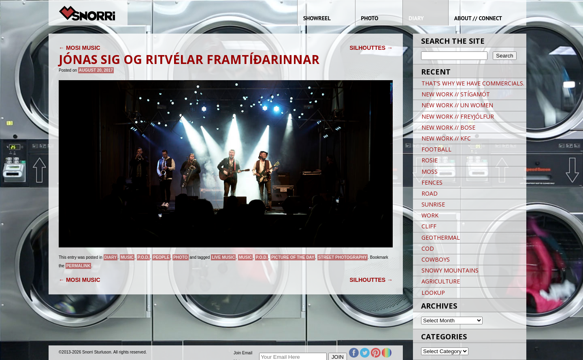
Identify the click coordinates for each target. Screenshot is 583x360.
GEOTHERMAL (440, 237)
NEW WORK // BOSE (448, 127)
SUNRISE (433, 204)
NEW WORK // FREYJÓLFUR (457, 116)
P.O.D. (143, 257)
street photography (342, 257)
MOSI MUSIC (79, 48)
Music (127, 257)
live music (223, 257)
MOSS (429, 171)
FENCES (432, 182)
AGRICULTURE (440, 281)
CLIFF (428, 226)
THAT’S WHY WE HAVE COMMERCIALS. (472, 83)
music (245, 257)
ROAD (429, 193)
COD (427, 248)
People (161, 257)
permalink (78, 266)
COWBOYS (435, 259)
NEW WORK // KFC (446, 138)
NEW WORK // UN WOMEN (457, 105)
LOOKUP (433, 292)
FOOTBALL (436, 149)
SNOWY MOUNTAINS (450, 270)
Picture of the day (292, 257)
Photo (180, 257)
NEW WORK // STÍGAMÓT (455, 94)
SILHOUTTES (371, 48)
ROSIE (429, 160)
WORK (429, 215)
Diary (110, 257)
